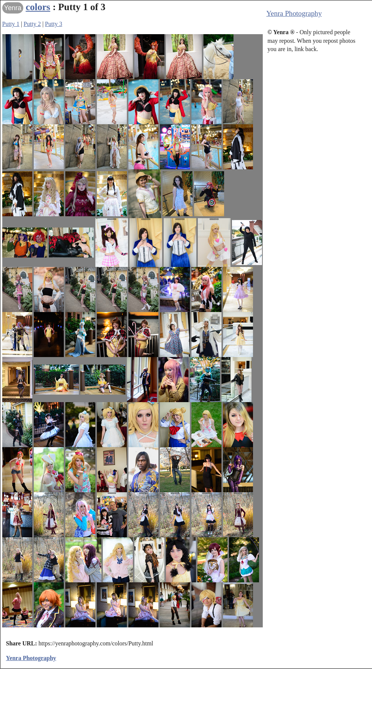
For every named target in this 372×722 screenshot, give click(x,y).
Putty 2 (32, 24)
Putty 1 (11, 24)
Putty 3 (53, 24)
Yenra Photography (294, 13)
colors (38, 7)
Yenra (12, 8)
